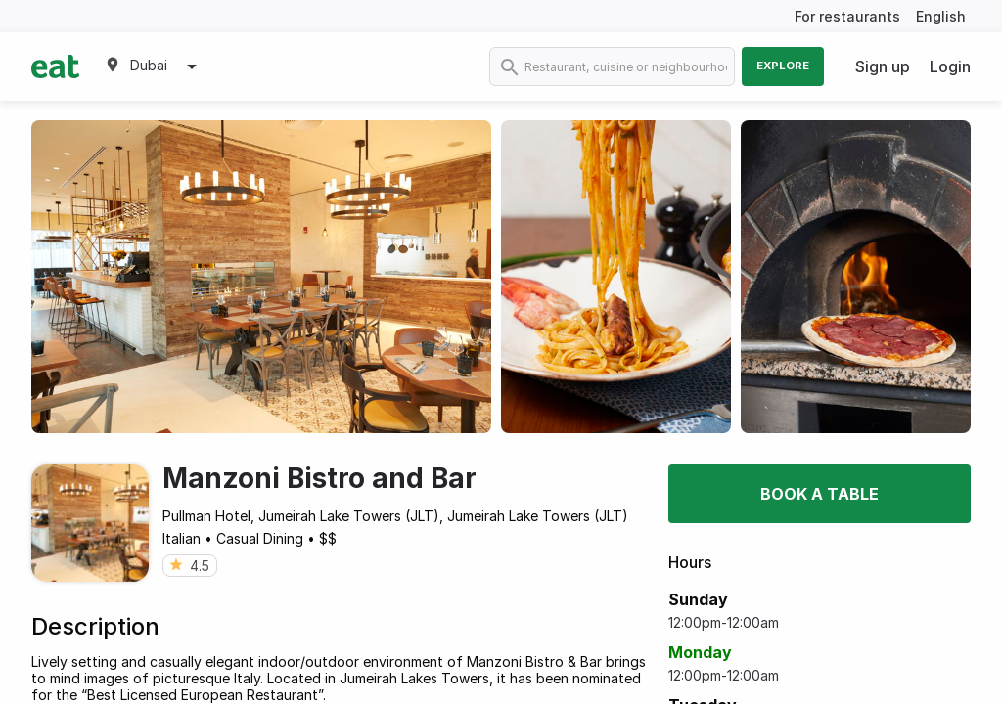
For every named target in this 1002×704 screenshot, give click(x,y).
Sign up (882, 66)
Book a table (819, 494)
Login (950, 66)
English (941, 16)
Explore (782, 65)
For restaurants (847, 16)
